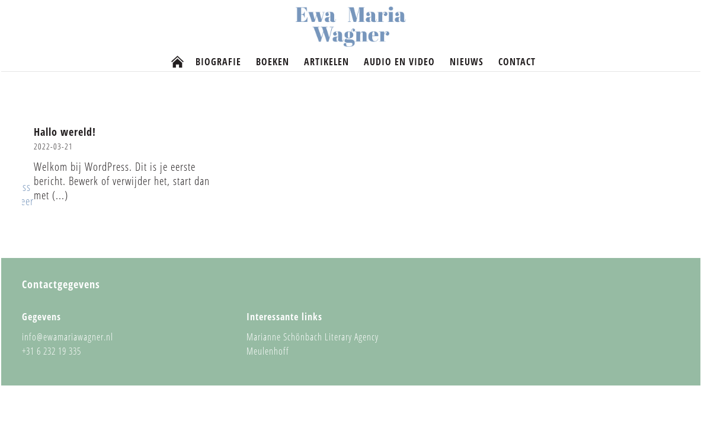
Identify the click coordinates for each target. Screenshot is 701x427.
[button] (125, 169)
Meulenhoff (268, 351)
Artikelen (326, 62)
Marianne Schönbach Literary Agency (313, 336)
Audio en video (399, 62)
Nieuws (467, 62)
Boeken (272, 62)
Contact (517, 62)
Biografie (218, 62)
